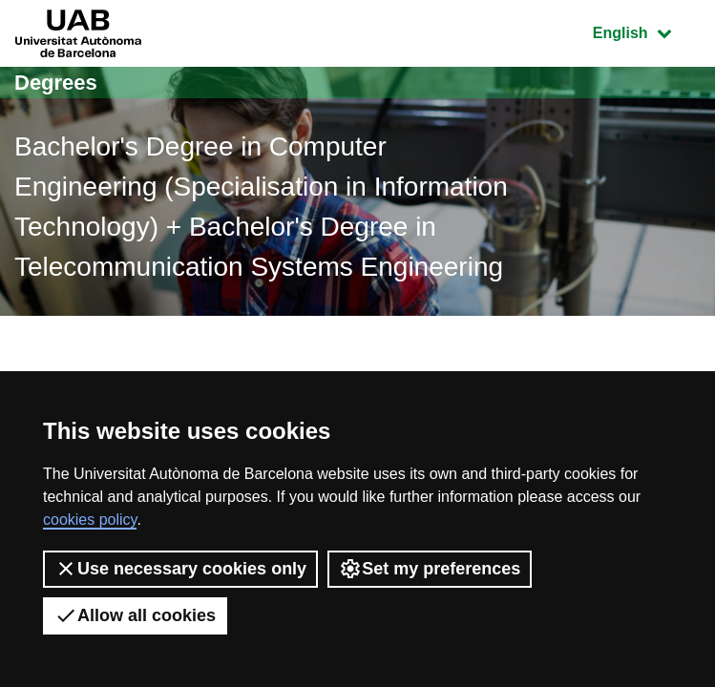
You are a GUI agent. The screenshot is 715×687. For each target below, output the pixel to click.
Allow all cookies (135, 615)
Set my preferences (429, 568)
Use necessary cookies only (180, 568)
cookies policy (90, 519)
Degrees (55, 82)
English (646, 31)
